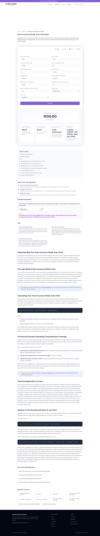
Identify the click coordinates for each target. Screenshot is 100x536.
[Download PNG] (64, 49)
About (63, 4)
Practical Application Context (27, 170)
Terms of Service (74, 523)
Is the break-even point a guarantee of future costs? (50, 478)
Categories (57, 4)
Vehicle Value (55, 69)
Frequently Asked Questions (27, 175)
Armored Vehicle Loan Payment (24, 494)
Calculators (23, 31)
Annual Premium (24, 56)
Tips (21, 158)
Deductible (54, 56)
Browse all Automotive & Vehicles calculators (29, 504)
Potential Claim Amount (26, 62)
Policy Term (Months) (25, 69)
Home (19, 31)
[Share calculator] (57, 49)
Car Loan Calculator (48, 373)
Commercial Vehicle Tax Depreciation (74, 494)
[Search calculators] (85, 4)
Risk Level (22, 94)
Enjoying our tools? (48, 1)
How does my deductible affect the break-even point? (50, 474)
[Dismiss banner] (59, 1)
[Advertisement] (50, 17)
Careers (53, 526)
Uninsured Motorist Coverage (58, 75)
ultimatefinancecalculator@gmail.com (20, 522)
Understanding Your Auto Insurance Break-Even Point (33, 161)
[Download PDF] (71, 49)
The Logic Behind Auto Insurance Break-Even (31, 163)
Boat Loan (54, 494)
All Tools (50, 4)
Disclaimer (73, 519)
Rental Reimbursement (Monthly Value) (29, 88)
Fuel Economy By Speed (41, 499)
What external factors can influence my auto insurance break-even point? (50, 482)
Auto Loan (38, 494)
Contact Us (73, 516)
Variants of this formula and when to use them (31, 172)
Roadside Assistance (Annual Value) (59, 82)
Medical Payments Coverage (27, 82)
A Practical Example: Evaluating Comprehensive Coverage (33, 168)
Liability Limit (23, 75)
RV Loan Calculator (46, 287)
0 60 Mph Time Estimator (24, 499)
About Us (53, 523)
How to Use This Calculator (26, 154)
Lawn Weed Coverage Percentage (73, 499)
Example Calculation (25, 156)
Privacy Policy (74, 521)
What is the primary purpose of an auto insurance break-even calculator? (50, 471)
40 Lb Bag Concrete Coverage (56, 499)
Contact (69, 4)
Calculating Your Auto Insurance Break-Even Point (32, 165)
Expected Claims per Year (57, 62)
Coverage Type (54, 88)
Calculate (50, 103)
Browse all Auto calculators (49, 504)
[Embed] (77, 49)
